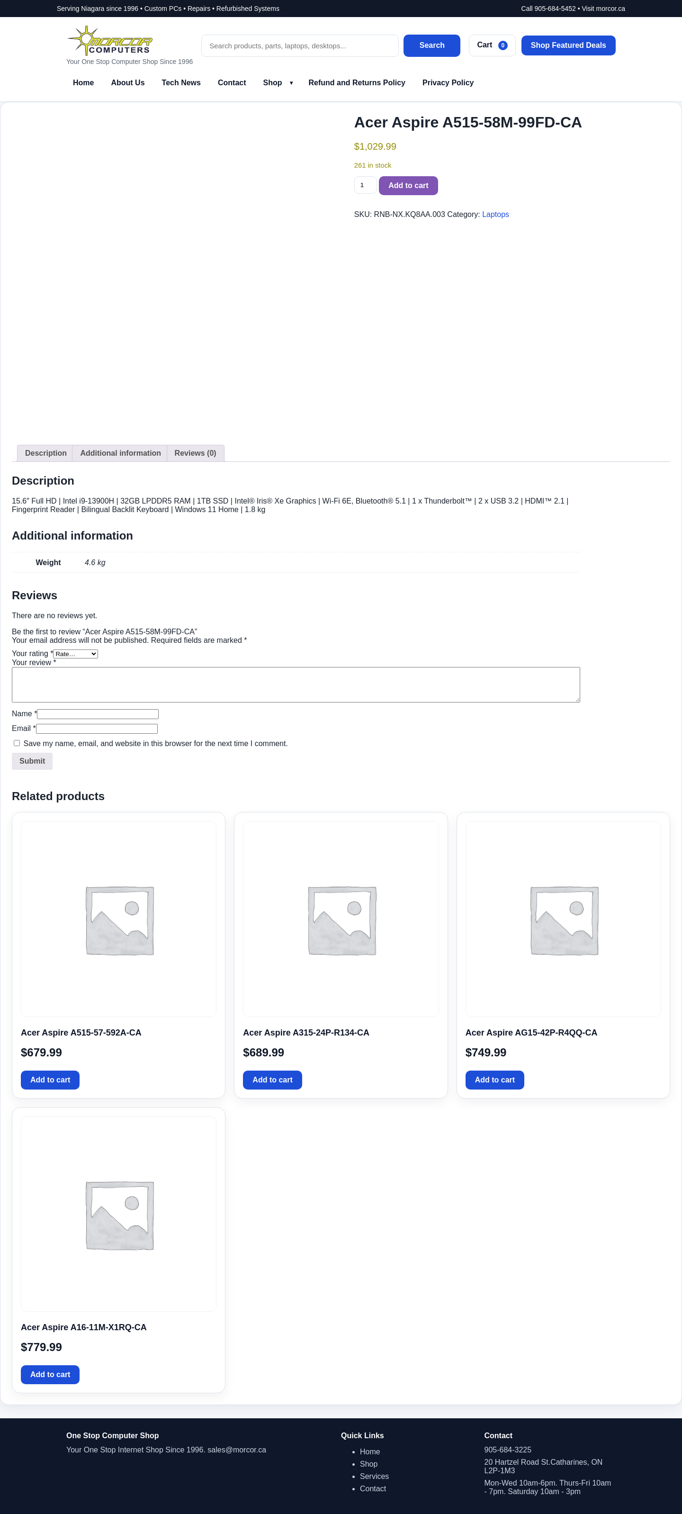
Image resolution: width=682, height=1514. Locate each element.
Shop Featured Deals (568, 45)
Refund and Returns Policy (357, 83)
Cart (492, 45)
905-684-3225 (508, 1450)
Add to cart (408, 185)
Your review (34, 662)
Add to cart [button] (50, 1080)
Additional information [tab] (120, 453)
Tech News (181, 83)
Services (374, 1476)
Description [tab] (46, 453)
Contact (232, 83)
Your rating (32, 653)
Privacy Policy (448, 83)
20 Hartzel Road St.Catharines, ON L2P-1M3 (544, 1466)
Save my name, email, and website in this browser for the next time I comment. (155, 743)
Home (83, 83)
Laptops (495, 214)
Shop (272, 83)
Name (24, 714)
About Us (127, 83)
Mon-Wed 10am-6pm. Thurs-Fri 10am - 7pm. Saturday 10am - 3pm (548, 1487)
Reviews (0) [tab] (195, 453)
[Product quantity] (365, 185)
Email (24, 728)
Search (432, 45)
